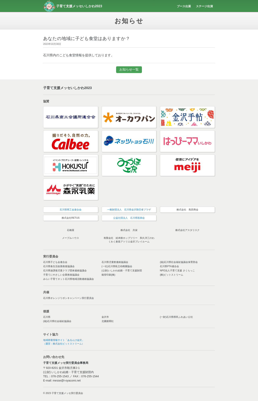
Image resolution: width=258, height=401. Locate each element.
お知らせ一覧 (129, 69)
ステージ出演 (204, 6)
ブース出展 (184, 6)
